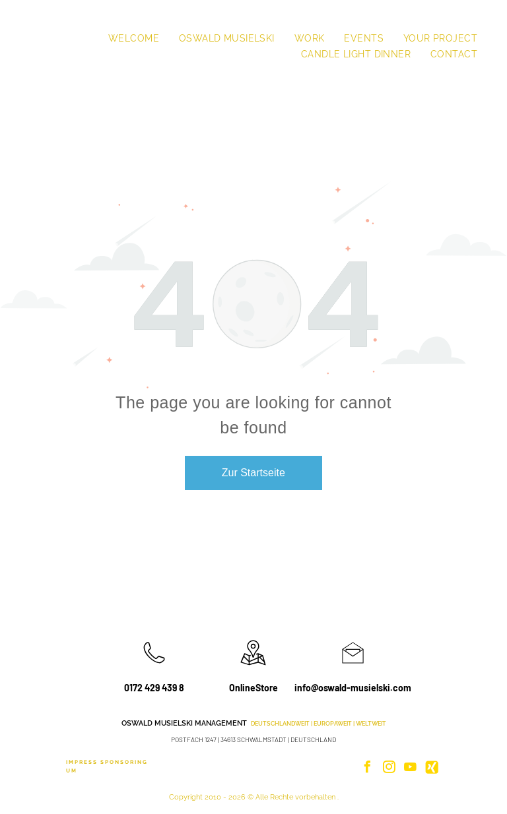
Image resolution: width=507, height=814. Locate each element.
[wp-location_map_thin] (253, 666)
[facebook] (367, 769)
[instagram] (389, 769)
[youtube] (410, 769)
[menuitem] (133, 38)
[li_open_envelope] (352, 666)
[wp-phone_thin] (154, 666)
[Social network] (431, 769)
